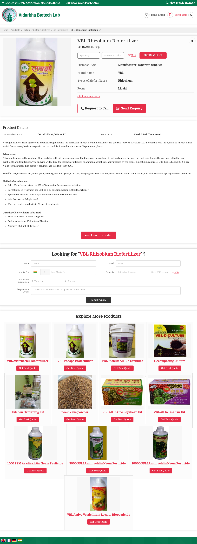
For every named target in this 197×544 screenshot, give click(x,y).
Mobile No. (24, 272)
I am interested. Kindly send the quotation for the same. (106, 291)
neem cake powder (74, 412)
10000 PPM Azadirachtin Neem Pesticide (161, 463)
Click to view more (88, 96)
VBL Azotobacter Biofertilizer (27, 361)
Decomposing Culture (169, 361)
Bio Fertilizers (60, 30)
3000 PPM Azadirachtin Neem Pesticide (97, 463)
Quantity (110, 272)
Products (15, 30)
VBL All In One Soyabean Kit (122, 412)
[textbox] (113, 55)
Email (111, 263)
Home (5, 30)
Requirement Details (23, 290)
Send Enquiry (129, 108)
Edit (132, 55)
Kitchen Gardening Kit (28, 412)
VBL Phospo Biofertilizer (75, 361)
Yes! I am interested (98, 235)
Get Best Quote (27, 368)
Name (26, 263)
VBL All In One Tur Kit (169, 412)
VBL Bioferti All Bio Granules (122, 361)
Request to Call (94, 108)
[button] (182, 2)
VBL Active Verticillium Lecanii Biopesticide (98, 514)
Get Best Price (153, 55)
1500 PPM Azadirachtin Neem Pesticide (35, 463)
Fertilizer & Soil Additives (36, 30)
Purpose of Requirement (23, 280)
